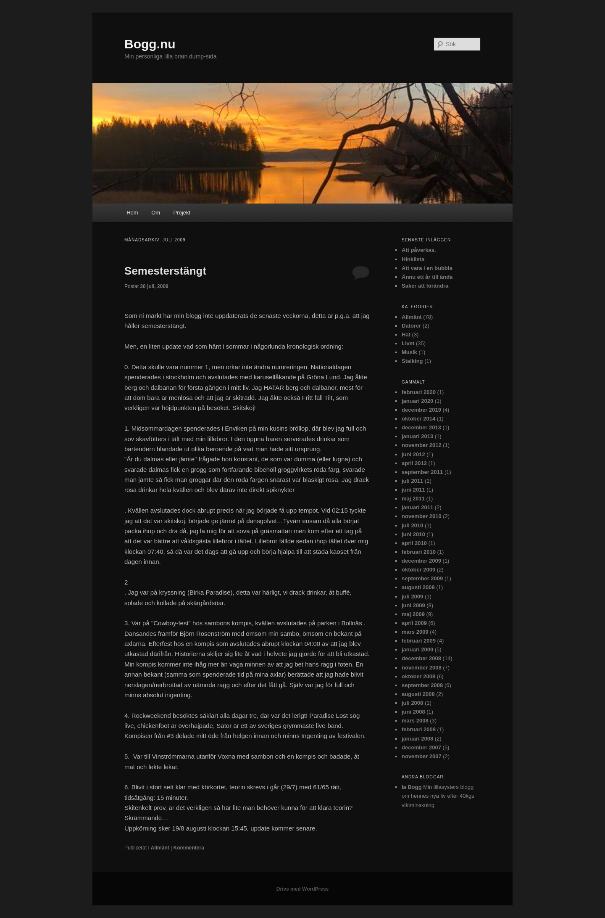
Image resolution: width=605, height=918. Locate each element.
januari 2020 (417, 401)
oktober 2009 (418, 569)
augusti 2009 (418, 587)
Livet (408, 343)
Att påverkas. (419, 250)
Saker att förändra (425, 286)
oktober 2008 (418, 676)
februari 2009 (419, 641)
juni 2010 (413, 534)
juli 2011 (412, 481)
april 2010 (414, 543)
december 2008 (421, 658)
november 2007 (422, 756)
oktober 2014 (418, 418)
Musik (409, 352)
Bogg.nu (150, 44)
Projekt (182, 212)
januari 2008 (417, 738)
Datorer (411, 326)
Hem (132, 212)
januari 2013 (417, 436)
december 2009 (421, 561)
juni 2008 (413, 712)
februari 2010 (419, 552)
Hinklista (413, 259)
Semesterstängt (165, 271)
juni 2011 (413, 490)
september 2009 (422, 578)
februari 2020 (419, 392)
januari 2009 (417, 649)
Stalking (412, 361)
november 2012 (422, 445)
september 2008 (422, 685)
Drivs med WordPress (302, 889)
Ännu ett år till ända (427, 277)
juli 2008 (412, 703)
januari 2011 (417, 507)
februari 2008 (419, 729)
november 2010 (422, 516)
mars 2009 (415, 632)
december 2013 (421, 427)
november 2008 (422, 667)
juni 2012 (413, 454)
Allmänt (160, 848)
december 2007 (421, 747)
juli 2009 (412, 596)
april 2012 (414, 463)
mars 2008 (415, 720)
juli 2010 (412, 525)
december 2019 (421, 410)
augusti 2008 (418, 694)
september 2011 (422, 472)
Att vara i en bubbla (427, 268)
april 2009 (414, 623)
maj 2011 (413, 498)
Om (155, 212)
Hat (406, 334)
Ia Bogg (412, 787)
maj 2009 (413, 614)
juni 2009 (413, 605)
